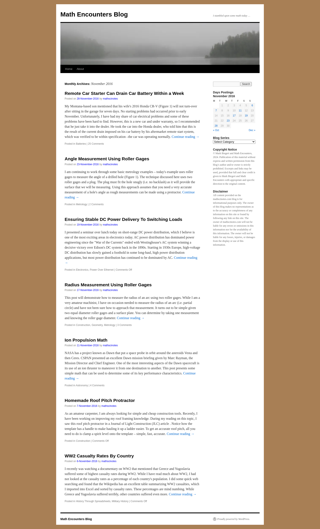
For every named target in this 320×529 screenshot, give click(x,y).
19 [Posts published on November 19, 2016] (246, 115)
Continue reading (185, 136)
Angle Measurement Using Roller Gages (107, 158)
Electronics (82, 269)
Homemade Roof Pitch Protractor (100, 400)
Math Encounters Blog (94, 14)
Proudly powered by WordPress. (233, 519)
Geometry (97, 325)
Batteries (81, 143)
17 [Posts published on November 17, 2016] (234, 115)
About (80, 69)
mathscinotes (110, 98)
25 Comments (96, 143)
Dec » (252, 130)
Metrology (81, 204)
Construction (83, 325)
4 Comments (97, 385)
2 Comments (96, 204)
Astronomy (82, 385)
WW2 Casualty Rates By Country (99, 455)
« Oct (216, 130)
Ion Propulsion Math (86, 340)
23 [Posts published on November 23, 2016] (228, 120)
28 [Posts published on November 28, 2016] (216, 125)
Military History (120, 501)
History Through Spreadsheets (93, 501)
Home (68, 69)
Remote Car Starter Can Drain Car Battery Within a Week (124, 93)
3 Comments (124, 325)
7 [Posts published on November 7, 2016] (216, 110)
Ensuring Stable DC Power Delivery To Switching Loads (123, 219)
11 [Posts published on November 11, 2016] (240, 110)
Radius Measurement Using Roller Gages (108, 284)
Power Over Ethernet (102, 269)
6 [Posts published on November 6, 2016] (252, 105)
